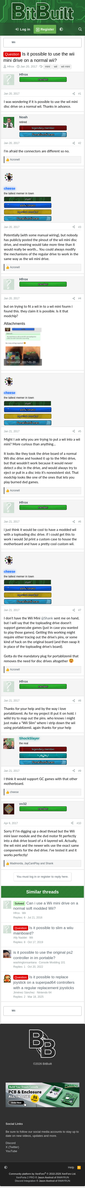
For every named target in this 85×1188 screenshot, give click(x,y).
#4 (79, 298)
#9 (79, 770)
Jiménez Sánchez (24, 992)
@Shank (47, 618)
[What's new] (70, 29)
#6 (79, 521)
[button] (61, 29)
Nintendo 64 (44, 992)
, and (31, 863)
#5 (79, 431)
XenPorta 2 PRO (25, 1177)
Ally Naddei (20, 937)
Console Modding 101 (52, 962)
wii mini (65, 66)
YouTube (11, 1151)
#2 (79, 143)
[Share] (74, 93)
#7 (79, 610)
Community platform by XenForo (42, 1173)
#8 (79, 700)
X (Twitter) (12, 1147)
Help (71, 1167)
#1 (79, 93)
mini (47, 66)
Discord (11, 1143)
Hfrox (10, 66)
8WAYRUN (63, 1177)
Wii (24, 913)
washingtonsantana (25, 962)
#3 (79, 227)
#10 (79, 823)
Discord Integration (25, 1180)
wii (55, 66)
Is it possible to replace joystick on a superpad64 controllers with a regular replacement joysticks (43, 982)
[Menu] (6, 29)
